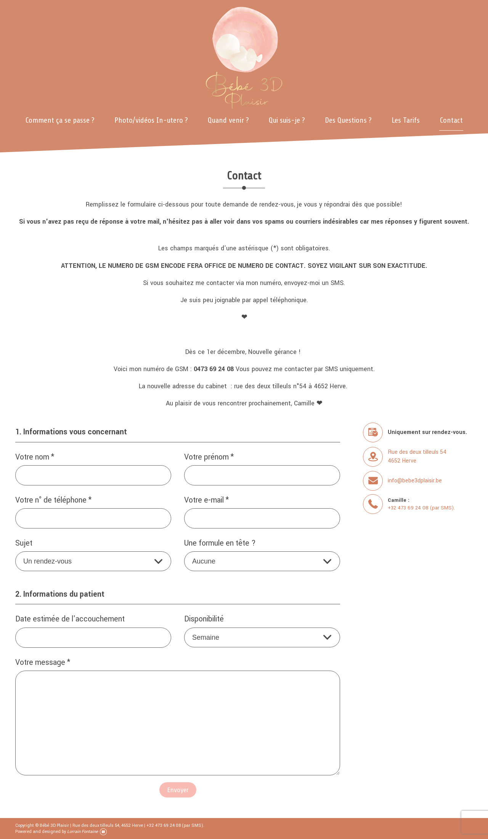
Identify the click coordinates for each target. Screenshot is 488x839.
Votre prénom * (209, 457)
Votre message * (42, 663)
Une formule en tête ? (220, 543)
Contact (451, 120)
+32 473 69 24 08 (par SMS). (421, 507)
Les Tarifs (406, 120)
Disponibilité (204, 619)
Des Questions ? (348, 120)
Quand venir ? (228, 120)
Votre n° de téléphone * (53, 500)
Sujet (23, 543)
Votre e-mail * (206, 500)
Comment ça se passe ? (60, 120)
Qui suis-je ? (287, 120)
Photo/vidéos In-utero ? (151, 120)
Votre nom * (34, 457)
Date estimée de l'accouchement (70, 619)
